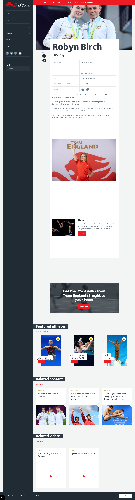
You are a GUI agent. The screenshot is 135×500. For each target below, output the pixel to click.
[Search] (18, 68)
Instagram (11, 53)
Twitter (15, 53)
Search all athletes (41, 331)
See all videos (39, 441)
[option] (84, 26)
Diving (82, 234)
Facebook (7, 53)
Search (8, 65)
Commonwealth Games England (18, 5)
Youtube (20, 53)
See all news (39, 384)
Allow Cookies (125, 496)
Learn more (62, 496)
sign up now (84, 306)
